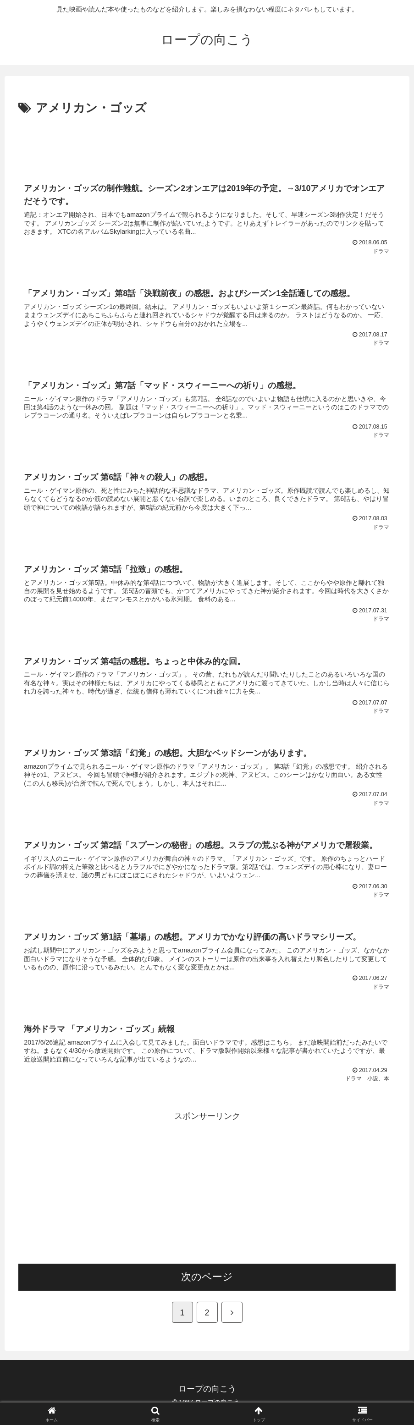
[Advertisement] (207, 144)
